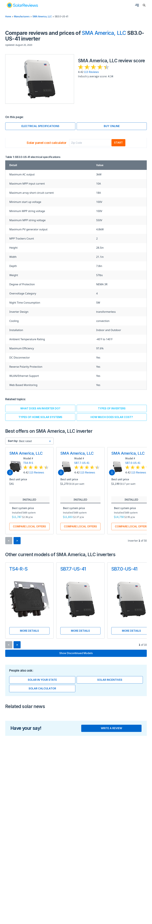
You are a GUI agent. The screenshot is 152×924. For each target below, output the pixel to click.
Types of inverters (112, 408)
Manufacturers (22, 16)
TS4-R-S (28, 463)
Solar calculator (42, 688)
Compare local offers (29, 526)
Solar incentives (109, 679)
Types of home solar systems (40, 417)
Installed (29, 499)
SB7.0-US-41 (132, 463)
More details (29, 630)
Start (118, 142)
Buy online (112, 126)
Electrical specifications (40, 126)
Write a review (111, 728)
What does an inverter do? (40, 408)
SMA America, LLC (42, 16)
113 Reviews (91, 72)
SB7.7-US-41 (81, 463)
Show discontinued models (76, 653)
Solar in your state (42, 679)
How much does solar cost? (112, 417)
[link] (22, 5)
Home (8, 16)
